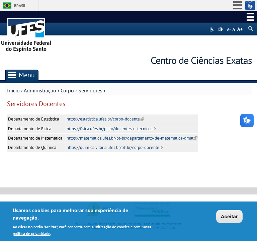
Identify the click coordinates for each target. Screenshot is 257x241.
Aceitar (229, 217)
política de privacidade (31, 234)
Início (13, 90)
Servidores (90, 90)
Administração (40, 90)
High (220, 29)
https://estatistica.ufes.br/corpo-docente (105, 119)
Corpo (67, 90)
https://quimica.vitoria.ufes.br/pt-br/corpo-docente (115, 147)
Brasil (20, 5)
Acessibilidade (212, 29)
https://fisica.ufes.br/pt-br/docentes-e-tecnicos (111, 129)
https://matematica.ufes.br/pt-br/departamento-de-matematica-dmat (132, 138)
